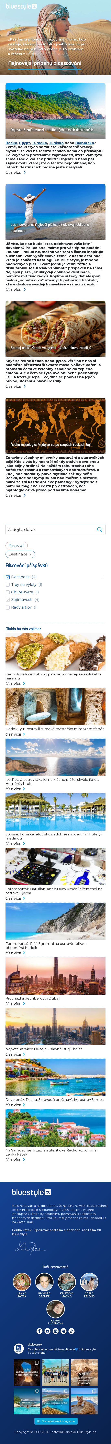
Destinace (20, 577)
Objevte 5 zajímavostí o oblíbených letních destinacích (52, 130)
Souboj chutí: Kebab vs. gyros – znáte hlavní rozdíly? (51, 348)
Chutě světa (22, 592)
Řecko (11, 143)
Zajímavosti (22, 599)
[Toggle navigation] (98, 6)
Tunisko (56, 143)
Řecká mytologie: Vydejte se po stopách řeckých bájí (51, 445)
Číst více (15, 173)
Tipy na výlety (23, 584)
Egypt (24, 143)
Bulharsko (84, 143)
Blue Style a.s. (87, 1432)
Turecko (39, 143)
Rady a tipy (21, 607)
